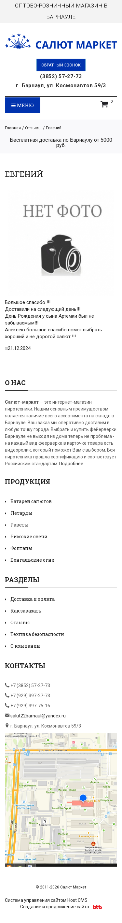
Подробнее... (72, 463)
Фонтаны (21, 548)
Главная (13, 127)
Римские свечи (28, 536)
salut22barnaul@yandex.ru (38, 715)
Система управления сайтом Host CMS (46, 900)
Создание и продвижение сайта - (61, 906)
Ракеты (19, 525)
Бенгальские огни (32, 560)
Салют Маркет (73, 887)
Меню (22, 105)
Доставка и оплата (32, 599)
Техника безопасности (37, 634)
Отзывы (33, 127)
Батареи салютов (31, 501)
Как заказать (25, 611)
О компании (25, 646)
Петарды (21, 513)
